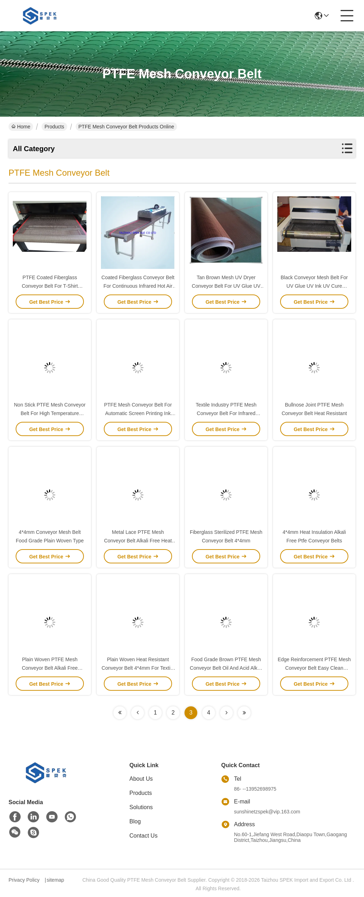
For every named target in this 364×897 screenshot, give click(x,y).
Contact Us (143, 836)
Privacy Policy (24, 880)
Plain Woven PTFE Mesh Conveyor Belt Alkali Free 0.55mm (49, 668)
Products (54, 126)
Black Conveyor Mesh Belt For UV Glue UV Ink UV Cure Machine (314, 286)
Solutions (141, 807)
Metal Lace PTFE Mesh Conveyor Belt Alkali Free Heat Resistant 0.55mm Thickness (138, 540)
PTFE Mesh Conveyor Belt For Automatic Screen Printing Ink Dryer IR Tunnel (138, 413)
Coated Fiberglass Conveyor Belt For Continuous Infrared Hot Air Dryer (137, 286)
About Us (141, 779)
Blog (135, 821)
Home (20, 126)
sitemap (55, 880)
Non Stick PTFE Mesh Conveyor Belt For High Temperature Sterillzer (50, 413)
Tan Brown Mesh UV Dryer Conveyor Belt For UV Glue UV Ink (226, 286)
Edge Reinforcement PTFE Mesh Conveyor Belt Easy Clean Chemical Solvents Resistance (314, 668)
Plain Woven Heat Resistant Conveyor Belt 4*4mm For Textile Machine (138, 668)
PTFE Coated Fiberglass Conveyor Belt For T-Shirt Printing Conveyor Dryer (50, 286)
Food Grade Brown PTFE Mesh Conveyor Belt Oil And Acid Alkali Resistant (226, 668)
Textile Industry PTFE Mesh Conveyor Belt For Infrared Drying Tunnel (226, 413)
